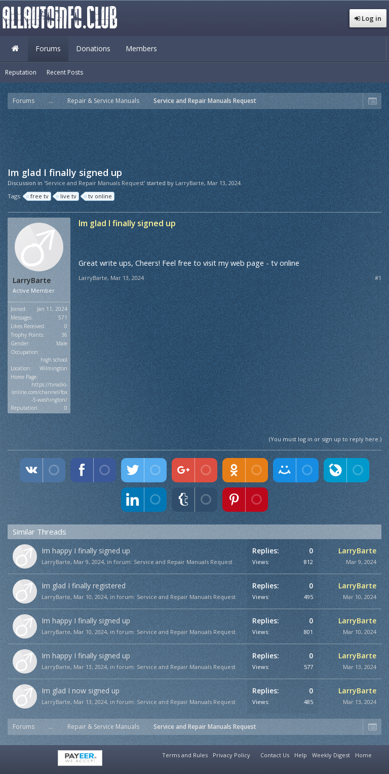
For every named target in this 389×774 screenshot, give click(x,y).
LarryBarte (189, 183)
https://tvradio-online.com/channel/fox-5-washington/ (39, 392)
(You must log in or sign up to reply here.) (325, 439)
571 (62, 317)
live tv (66, 196)
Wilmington (53, 368)
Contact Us (274, 755)
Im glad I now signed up (81, 690)
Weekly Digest (331, 755)
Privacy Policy (231, 755)
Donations (93, 48)
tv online (98, 196)
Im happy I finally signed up (86, 550)
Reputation (20, 72)
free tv (38, 196)
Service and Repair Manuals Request (183, 562)
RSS (380, 753)
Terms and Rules (185, 755)
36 (64, 334)
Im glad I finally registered (84, 585)
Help (300, 755)
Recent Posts (65, 72)
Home (15, 48)
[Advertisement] (194, 137)
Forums (48, 48)
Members (141, 48)
